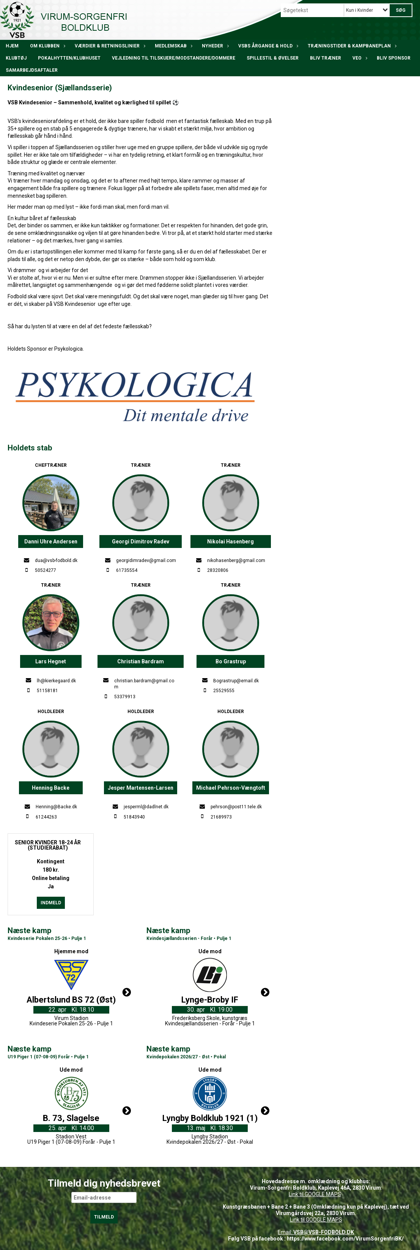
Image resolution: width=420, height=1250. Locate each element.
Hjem (12, 46)
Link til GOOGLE (307, 1194)
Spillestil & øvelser (273, 58)
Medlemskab (172, 46)
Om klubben (46, 46)
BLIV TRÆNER (325, 58)
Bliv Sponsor (394, 58)
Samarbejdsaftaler (32, 70)
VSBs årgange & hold (267, 46)
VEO (358, 58)
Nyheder (214, 46)
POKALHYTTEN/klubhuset (69, 58)
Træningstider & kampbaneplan (351, 46)
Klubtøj (16, 58)
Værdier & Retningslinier (109, 46)
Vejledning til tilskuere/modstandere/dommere (173, 58)
